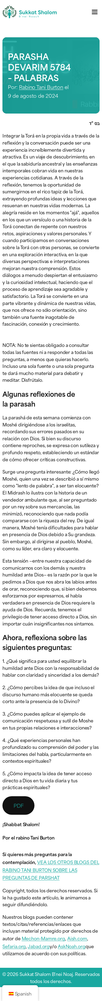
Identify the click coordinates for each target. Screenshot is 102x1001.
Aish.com (77, 938)
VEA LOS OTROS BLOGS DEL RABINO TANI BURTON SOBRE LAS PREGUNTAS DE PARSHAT (50, 869)
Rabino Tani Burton (41, 87)
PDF (19, 805)
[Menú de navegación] (95, 12)
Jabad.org (39, 946)
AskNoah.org (71, 946)
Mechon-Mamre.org (43, 938)
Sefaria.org (14, 946)
